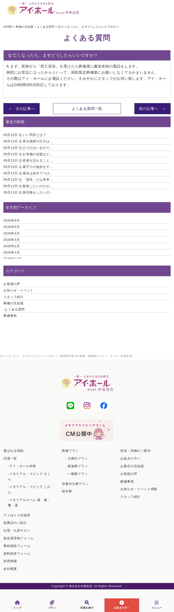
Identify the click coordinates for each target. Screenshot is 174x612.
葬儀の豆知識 (13, 303)
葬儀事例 (10, 315)
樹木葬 (67, 491)
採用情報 (10, 561)
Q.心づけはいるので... (28, 148)
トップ (17, 604)
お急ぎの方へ (130, 458)
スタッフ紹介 (13, 297)
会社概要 (10, 569)
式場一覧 (10, 458)
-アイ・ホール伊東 (22, 466)
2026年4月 (11, 233)
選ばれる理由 (13, 450)
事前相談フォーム (16, 546)
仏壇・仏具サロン (16, 530)
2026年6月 (11, 220)
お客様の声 (11, 284)
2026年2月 (11, 246)
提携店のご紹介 (15, 523)
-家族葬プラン (77, 466)
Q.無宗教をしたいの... (28, 192)
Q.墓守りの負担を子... (28, 167)
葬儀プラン (70, 450)
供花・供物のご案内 (135, 450)
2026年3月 (11, 240)
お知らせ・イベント (18, 290)
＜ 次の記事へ (21, 109)
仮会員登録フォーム (18, 538)
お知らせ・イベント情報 (138, 489)
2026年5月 (11, 227)
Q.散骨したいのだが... (28, 186)
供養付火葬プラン (75, 484)
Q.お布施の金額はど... (28, 154)
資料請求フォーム (16, 553)
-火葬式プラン (77, 458)
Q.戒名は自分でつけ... (28, 173)
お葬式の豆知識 (132, 466)
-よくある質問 (14, 309)
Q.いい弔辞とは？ (24, 135)
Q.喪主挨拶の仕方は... (28, 141)
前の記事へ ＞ (152, 109)
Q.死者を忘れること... (28, 160)
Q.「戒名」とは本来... (28, 179)
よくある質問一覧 (87, 109)
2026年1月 (11, 252)
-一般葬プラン (77, 474)
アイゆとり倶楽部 (16, 515)
